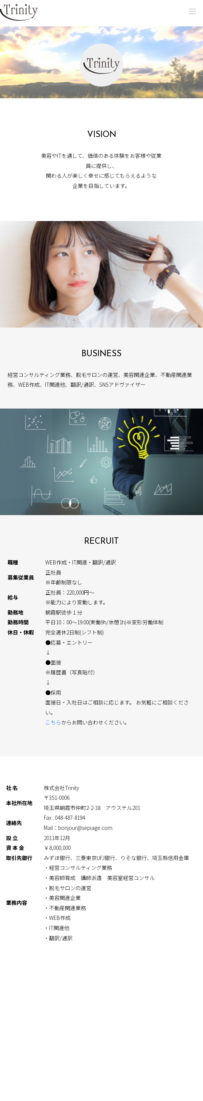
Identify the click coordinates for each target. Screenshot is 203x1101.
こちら (53, 722)
